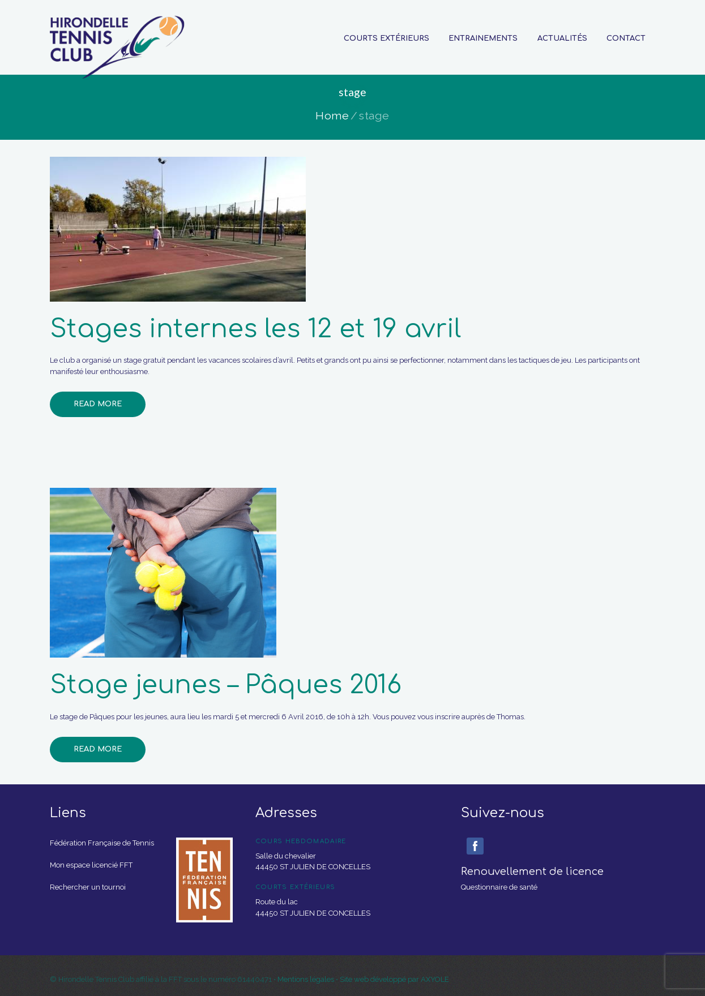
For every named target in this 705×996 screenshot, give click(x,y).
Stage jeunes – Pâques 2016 (225, 685)
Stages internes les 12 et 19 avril (255, 329)
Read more (98, 404)
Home (332, 116)
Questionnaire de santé (499, 887)
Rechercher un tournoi (88, 887)
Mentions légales (306, 979)
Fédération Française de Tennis (102, 843)
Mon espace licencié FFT (91, 865)
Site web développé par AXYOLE (394, 979)
